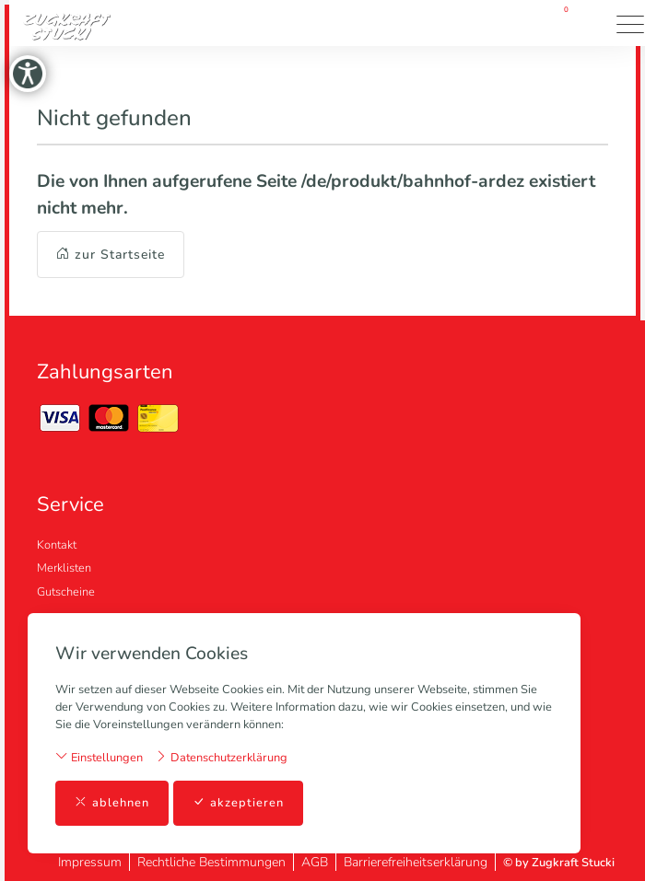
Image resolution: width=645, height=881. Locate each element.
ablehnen (112, 803)
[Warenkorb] (560, 23)
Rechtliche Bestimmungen (211, 862)
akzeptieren (238, 803)
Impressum (90, 862)
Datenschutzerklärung (221, 757)
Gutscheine (66, 592)
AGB (314, 862)
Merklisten (64, 568)
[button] (594, 23)
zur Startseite (110, 254)
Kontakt (56, 545)
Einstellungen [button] (99, 757)
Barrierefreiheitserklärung (415, 862)
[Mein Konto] (507, 23)
